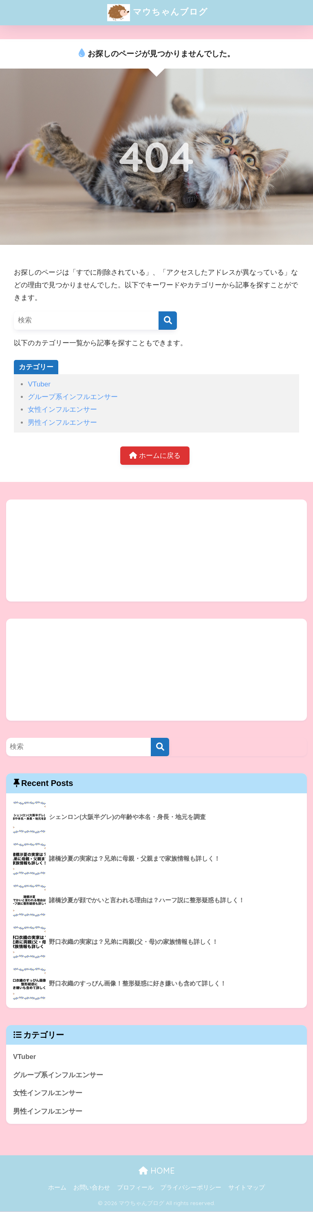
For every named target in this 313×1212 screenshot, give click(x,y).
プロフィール (135, 1188)
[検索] (168, 320)
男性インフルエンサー (62, 422)
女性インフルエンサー (62, 409)
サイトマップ (246, 1188)
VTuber (39, 384)
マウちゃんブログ (157, 12)
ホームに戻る (155, 455)
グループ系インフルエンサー (73, 397)
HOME (157, 1171)
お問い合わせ (91, 1188)
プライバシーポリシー (190, 1188)
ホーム (57, 1188)
